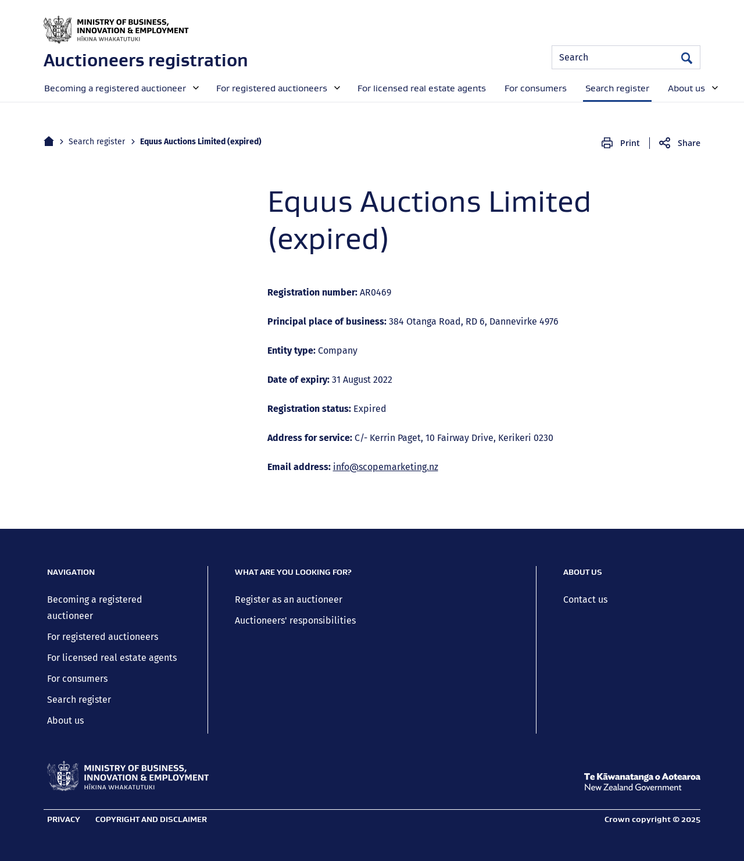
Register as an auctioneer (288, 599)
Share (689, 142)
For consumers (77, 678)
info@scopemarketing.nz (385, 466)
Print (630, 142)
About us (65, 720)
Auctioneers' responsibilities (295, 620)
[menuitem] (120, 87)
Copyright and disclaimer (151, 819)
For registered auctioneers (102, 636)
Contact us (585, 599)
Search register (97, 142)
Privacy (63, 819)
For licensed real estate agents (112, 657)
